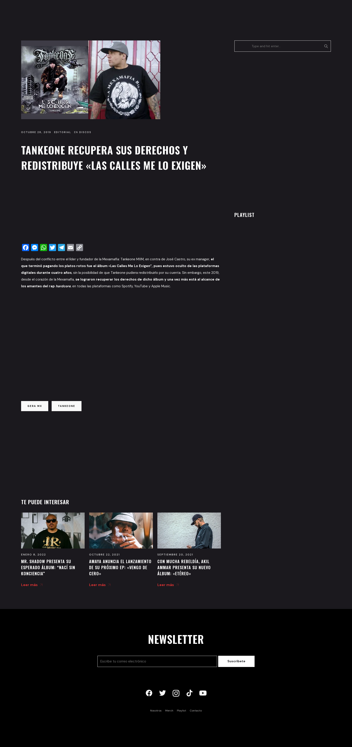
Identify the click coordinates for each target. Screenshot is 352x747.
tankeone (66, 406)
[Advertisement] (121, 208)
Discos (85, 132)
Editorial (62, 132)
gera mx (34, 406)
